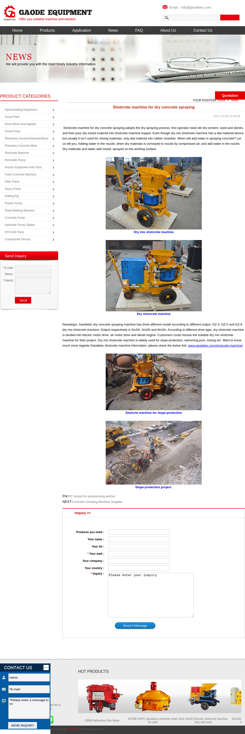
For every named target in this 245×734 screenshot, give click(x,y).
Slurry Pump (13, 189)
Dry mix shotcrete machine (154, 232)
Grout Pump (12, 131)
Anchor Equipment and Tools (23, 167)
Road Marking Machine (19, 210)
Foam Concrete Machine (20, 174)
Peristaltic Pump (15, 160)
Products (47, 30)
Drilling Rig (12, 196)
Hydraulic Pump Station (20, 225)
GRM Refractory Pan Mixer (103, 720)
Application (81, 30)
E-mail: (7, 268)
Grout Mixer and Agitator (20, 124)
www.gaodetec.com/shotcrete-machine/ (215, 345)
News (113, 30)
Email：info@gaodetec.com (187, 7)
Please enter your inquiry (151, 595)
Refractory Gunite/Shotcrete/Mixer (26, 138)
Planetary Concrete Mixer (21, 145)
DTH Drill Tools (14, 232)
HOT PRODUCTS (93, 671)
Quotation (230, 95)
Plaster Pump (13, 203)
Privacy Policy (72, 729)
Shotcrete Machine (17, 153)
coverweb (99, 729)
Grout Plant (12, 117)
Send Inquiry (15, 256)
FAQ (139, 30)
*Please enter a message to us (29, 708)
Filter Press (12, 181)
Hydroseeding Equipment (21, 109)
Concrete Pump (15, 217)
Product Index (60, 729)
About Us (168, 30)
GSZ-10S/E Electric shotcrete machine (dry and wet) (204, 720)
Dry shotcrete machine (154, 314)
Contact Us (202, 30)
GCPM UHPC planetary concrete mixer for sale (154, 720)
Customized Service (18, 239)
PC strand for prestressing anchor (92, 496)
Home (17, 30)
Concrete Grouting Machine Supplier (97, 502)
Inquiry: (8, 280)
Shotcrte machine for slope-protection (153, 413)
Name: (7, 274)
